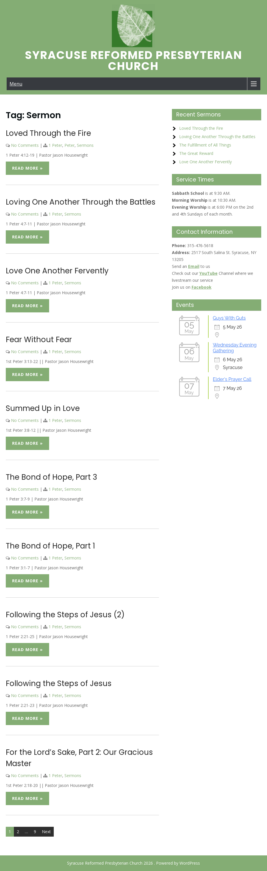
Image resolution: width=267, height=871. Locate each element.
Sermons (85, 145)
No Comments (25, 145)
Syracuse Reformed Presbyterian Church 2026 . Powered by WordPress (133, 863)
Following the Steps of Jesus (59, 683)
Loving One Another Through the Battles (80, 202)
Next (46, 831)
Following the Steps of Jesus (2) (65, 614)
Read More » (27, 168)
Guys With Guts (229, 318)
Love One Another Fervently (57, 271)
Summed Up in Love (43, 408)
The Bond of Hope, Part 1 (50, 546)
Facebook (202, 287)
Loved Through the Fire (48, 133)
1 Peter (55, 145)
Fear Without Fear (39, 339)
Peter (69, 145)
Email (193, 266)
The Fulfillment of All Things (205, 145)
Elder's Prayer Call (232, 379)
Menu (16, 84)
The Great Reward (196, 153)
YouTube (208, 273)
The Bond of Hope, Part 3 (51, 477)
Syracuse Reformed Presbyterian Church (133, 60)
